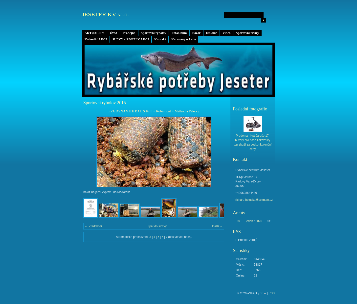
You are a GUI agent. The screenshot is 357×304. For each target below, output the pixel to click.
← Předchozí (93, 226)
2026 (258, 221)
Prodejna (129, 33)
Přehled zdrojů (247, 240)
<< (238, 221)
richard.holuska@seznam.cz (254, 200)
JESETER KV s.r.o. (105, 14)
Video (226, 33)
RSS (271, 293)
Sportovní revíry (247, 33)
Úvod (113, 33)
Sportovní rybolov (153, 33)
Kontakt (160, 39)
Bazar (196, 33)
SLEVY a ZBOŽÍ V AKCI (130, 39)
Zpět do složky (157, 226)
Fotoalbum (179, 33)
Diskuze (211, 33)
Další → (217, 226)
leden (249, 221)
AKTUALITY (94, 33)
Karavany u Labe (183, 39)
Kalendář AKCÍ (96, 39)
